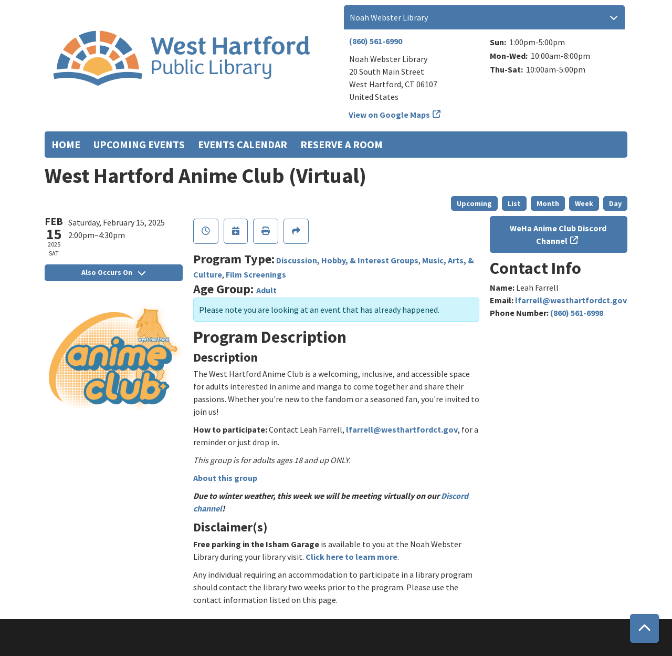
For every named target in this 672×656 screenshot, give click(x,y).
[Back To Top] (644, 628)
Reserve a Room (341, 144)
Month (548, 203)
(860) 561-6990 (375, 41)
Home (65, 144)
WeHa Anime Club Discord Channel (558, 234)
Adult (266, 290)
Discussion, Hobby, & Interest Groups (347, 260)
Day (615, 203)
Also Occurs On (113, 272)
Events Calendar (242, 144)
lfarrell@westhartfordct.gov (402, 429)
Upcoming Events (139, 144)
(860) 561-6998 (576, 313)
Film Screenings (256, 274)
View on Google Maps (389, 114)
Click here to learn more (351, 556)
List (514, 203)
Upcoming (474, 203)
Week (584, 203)
